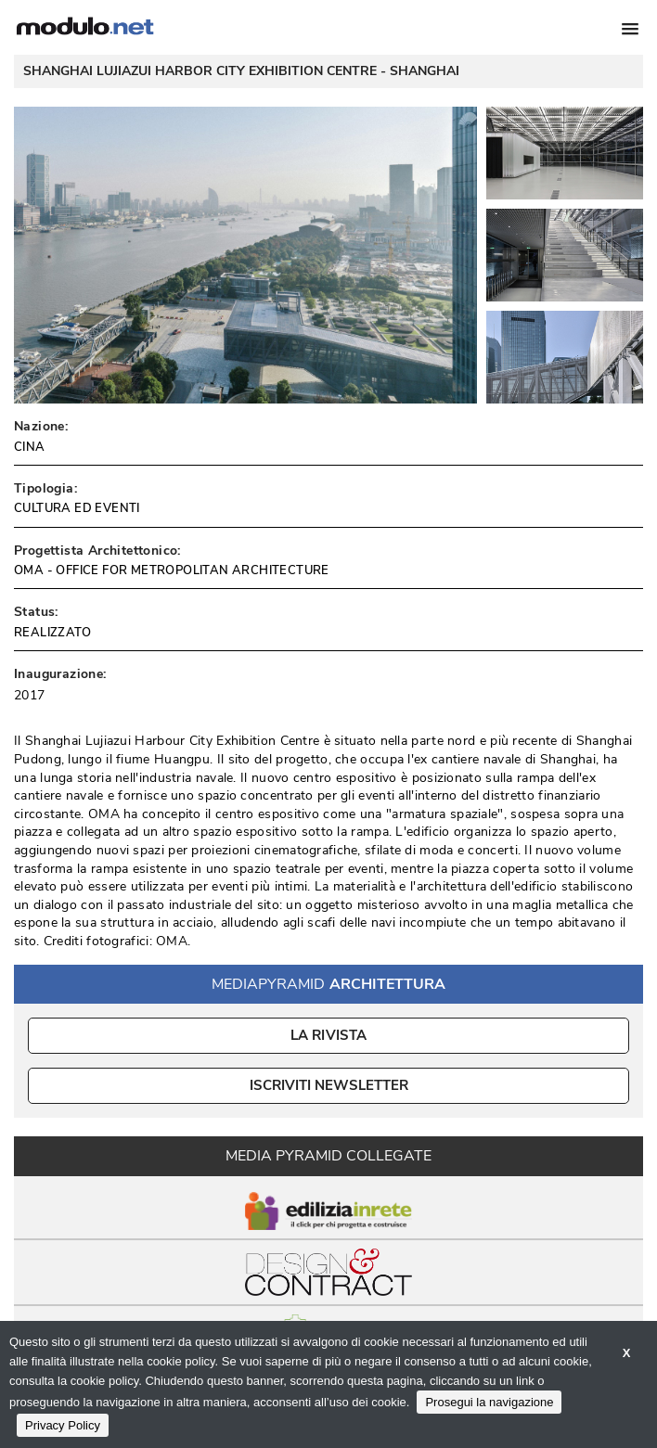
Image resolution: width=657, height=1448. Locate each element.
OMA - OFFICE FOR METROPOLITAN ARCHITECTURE (171, 570)
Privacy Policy (62, 1425)
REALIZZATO (52, 632)
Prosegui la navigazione (489, 1402)
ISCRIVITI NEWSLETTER (329, 1085)
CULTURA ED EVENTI (77, 508)
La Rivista (328, 1035)
